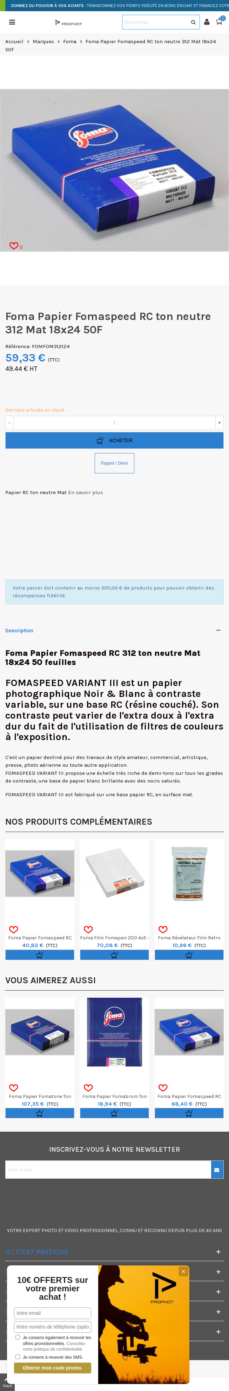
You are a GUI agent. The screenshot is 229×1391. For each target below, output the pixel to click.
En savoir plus (85, 492)
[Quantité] (114, 423)
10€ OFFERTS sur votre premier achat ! (52, 1288)
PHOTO (49, 1230)
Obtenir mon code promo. (52, 1368)
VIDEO (72, 1230)
